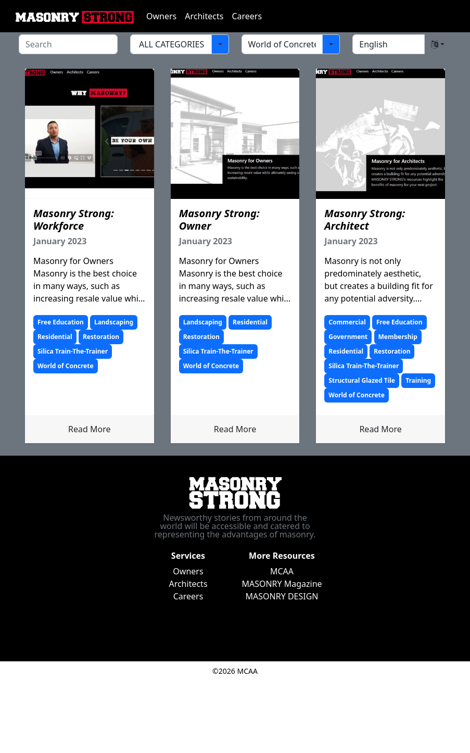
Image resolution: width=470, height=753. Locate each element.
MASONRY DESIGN (282, 596)
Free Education (60, 322)
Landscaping (113, 322)
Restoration (101, 336)
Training (418, 380)
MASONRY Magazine (282, 583)
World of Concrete (65, 365)
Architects (204, 16)
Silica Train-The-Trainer (72, 351)
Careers (247, 16)
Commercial (346, 322)
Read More (89, 429)
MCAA (282, 571)
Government (347, 336)
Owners (161, 16)
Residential (54, 336)
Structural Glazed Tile (361, 380)
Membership (397, 336)
